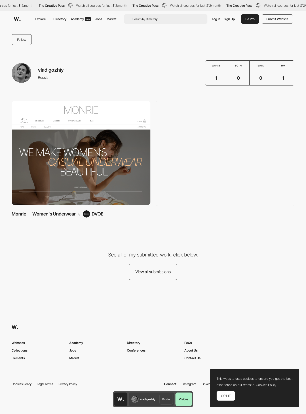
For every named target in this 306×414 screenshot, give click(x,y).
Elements (18, 358)
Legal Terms (45, 384)
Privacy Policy (68, 384)
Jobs (98, 19)
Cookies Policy (22, 384)
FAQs (188, 343)
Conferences (136, 350)
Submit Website (277, 19)
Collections (19, 350)
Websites (18, 343)
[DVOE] (93, 214)
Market (111, 19)
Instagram (189, 384)
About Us (191, 350)
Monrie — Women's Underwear (44, 214)
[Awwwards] (17, 19)
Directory (59, 19)
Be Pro (250, 19)
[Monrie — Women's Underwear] (81, 153)
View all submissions (153, 271)
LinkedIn (207, 384)
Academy (81, 19)
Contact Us (192, 358)
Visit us (183, 399)
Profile (166, 399)
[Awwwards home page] (120, 399)
